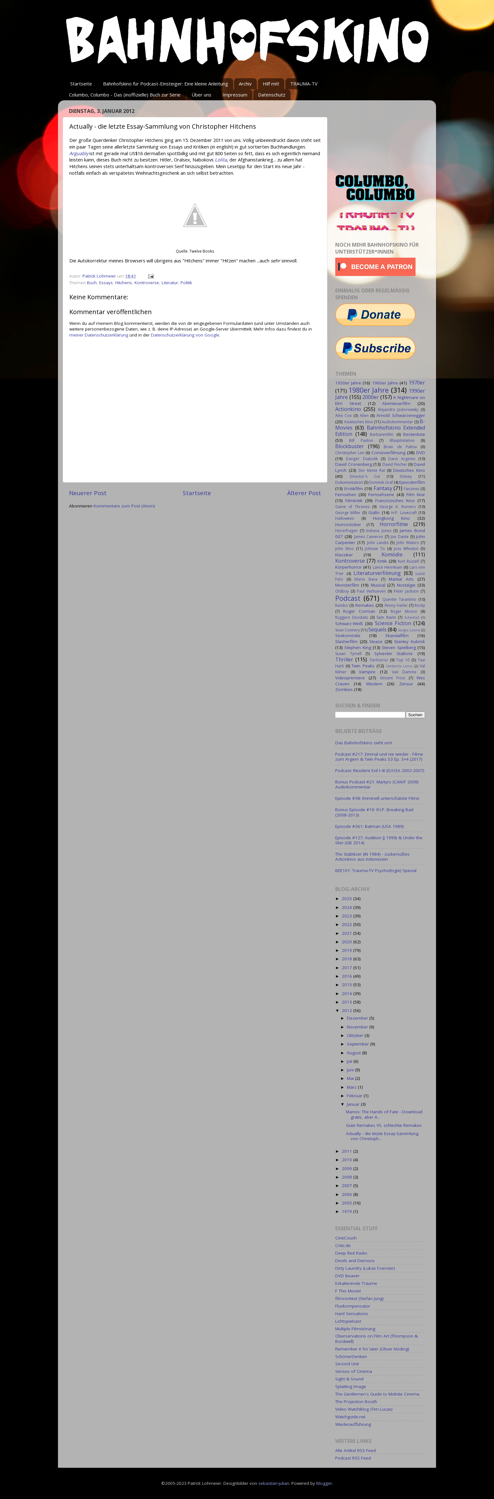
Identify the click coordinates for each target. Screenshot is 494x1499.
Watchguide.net (350, 1417)
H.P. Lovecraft (403, 512)
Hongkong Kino (391, 518)
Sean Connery (347, 630)
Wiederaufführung (353, 1424)
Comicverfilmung (388, 452)
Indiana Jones (378, 530)
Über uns (201, 94)
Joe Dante (400, 536)
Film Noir (415, 494)
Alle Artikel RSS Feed (355, 1450)
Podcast (347, 598)
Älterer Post (304, 493)
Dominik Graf (381, 482)
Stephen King (357, 647)
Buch (92, 282)
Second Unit (347, 1364)
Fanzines (411, 488)
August (354, 1053)
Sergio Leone (409, 630)
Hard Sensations (351, 1313)
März (352, 1087)
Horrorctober (348, 524)
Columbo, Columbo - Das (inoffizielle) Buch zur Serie (125, 94)
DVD (420, 452)
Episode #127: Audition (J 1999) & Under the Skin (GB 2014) (378, 840)
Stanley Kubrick (409, 641)
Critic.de (343, 1245)
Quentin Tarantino (399, 599)
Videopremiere (350, 678)
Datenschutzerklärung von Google (185, 335)
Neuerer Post (87, 493)
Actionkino (348, 409)
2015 (347, 984)
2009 (347, 1168)
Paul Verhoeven (371, 591)
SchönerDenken (351, 1356)
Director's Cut (365, 476)
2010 (347, 1159)
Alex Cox (343, 415)
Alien (364, 415)
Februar (355, 1095)
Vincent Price (392, 678)
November (358, 1027)
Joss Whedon (406, 548)
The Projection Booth (356, 1401)
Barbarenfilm (381, 434)
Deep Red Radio (351, 1253)
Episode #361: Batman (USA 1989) (369, 826)
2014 (347, 993)
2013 (347, 1002)
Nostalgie (406, 585)
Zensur (406, 684)
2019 (347, 950)
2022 (347, 924)
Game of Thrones (352, 506)
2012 (347, 1010)
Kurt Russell (408, 561)
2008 (347, 1177)
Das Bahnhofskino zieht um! (363, 743)
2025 (347, 898)
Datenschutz (271, 94)
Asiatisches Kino (358, 422)
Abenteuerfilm (396, 403)
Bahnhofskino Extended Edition (380, 430)
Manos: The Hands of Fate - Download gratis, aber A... (384, 1114)
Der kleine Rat (372, 470)
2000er (370, 397)
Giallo (374, 512)
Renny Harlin (396, 605)
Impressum (234, 94)
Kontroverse (147, 282)
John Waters (407, 542)
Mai (351, 1078)
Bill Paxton (361, 440)
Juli (350, 1061)
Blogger (324, 1483)
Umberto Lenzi (399, 666)
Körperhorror (348, 567)
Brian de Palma (400, 446)
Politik (186, 282)
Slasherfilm (346, 641)
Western (374, 684)
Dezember (358, 1018)
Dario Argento (402, 458)
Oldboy (342, 591)
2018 (347, 959)
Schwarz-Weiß (349, 623)
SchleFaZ (411, 617)
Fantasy (383, 488)
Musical (378, 585)
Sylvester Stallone (393, 653)
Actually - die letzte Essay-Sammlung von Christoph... (382, 1136)
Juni (351, 1070)
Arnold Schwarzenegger (400, 415)
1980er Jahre (368, 390)
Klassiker (344, 555)
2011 (347, 1151)
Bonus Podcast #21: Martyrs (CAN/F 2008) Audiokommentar (377, 784)
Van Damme (404, 672)
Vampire (367, 672)
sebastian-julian (273, 1483)
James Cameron (368, 536)
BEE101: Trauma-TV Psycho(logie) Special (375, 870)
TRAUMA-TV (304, 83)
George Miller (347, 512)
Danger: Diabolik (362, 458)
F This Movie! (348, 1291)
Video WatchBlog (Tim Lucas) (364, 1409)
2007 (347, 1185)
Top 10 (403, 660)
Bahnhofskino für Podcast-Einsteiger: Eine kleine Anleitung (165, 83)
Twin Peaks (363, 666)
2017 (347, 967)
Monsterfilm (347, 585)
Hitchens (123, 282)
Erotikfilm (353, 488)
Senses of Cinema (353, 1371)
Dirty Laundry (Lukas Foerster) (365, 1268)
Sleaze (375, 641)
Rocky (420, 605)
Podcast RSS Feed (353, 1458)
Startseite (81, 83)
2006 (347, 1194)
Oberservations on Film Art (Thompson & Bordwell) (376, 1338)
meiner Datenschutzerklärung (98, 335)
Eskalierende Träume (356, 1283)
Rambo (341, 605)
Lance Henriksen (387, 567)
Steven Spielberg (399, 647)
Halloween (344, 518)
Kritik (382, 561)
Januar (354, 1104)
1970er (417, 382)
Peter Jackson (406, 591)
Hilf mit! (271, 83)
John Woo (344, 548)
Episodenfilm (412, 482)
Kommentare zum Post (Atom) (124, 506)
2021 (347, 933)
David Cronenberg (353, 464)
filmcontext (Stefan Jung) (359, 1298)
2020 (347, 942)
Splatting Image (350, 1386)
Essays (106, 282)
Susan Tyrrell (348, 653)
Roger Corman (359, 611)
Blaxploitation (402, 440)
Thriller (344, 659)
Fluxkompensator (352, 1306)
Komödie (392, 554)
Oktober (356, 1035)
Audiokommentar (397, 422)
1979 (347, 1211)
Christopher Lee (349, 452)
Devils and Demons (355, 1260)
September (358, 1044)
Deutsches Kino (409, 470)
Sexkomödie (347, 635)
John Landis (377, 542)
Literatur (170, 282)
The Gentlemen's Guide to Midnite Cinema (377, 1394)
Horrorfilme (394, 524)
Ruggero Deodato (351, 617)
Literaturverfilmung (377, 573)
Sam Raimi (386, 617)
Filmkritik (354, 500)
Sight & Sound (349, 1379)
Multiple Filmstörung (355, 1329)
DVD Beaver (347, 1276)
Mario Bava (365, 579)
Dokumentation (349, 482)
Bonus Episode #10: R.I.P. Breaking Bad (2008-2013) (374, 812)
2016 (347, 976)
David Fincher (394, 464)
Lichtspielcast (348, 1321)
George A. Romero (397, 506)
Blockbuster (349, 446)
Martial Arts (401, 579)
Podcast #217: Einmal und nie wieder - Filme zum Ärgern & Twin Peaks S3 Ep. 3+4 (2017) (379, 756)
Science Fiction (393, 623)
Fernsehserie (381, 494)
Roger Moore (404, 611)
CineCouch (346, 1238)
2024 (347, 907)
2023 (347, 916)
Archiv (245, 83)
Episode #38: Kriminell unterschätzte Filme (377, 798)
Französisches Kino (395, 500)
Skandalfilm (397, 635)
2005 (347, 1203)
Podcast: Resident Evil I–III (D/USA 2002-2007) (379, 770)
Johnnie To (375, 548)
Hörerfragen (346, 530)
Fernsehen (345, 494)
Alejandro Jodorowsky (398, 409)
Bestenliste (414, 434)
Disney (406, 476)
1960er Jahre (385, 383)
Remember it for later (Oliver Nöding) (372, 1349)
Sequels (377, 629)
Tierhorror (378, 660)
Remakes (364, 605)
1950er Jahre (348, 383)
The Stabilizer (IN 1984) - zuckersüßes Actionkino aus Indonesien (372, 856)
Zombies (344, 689)
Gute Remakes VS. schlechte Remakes (384, 1125)
